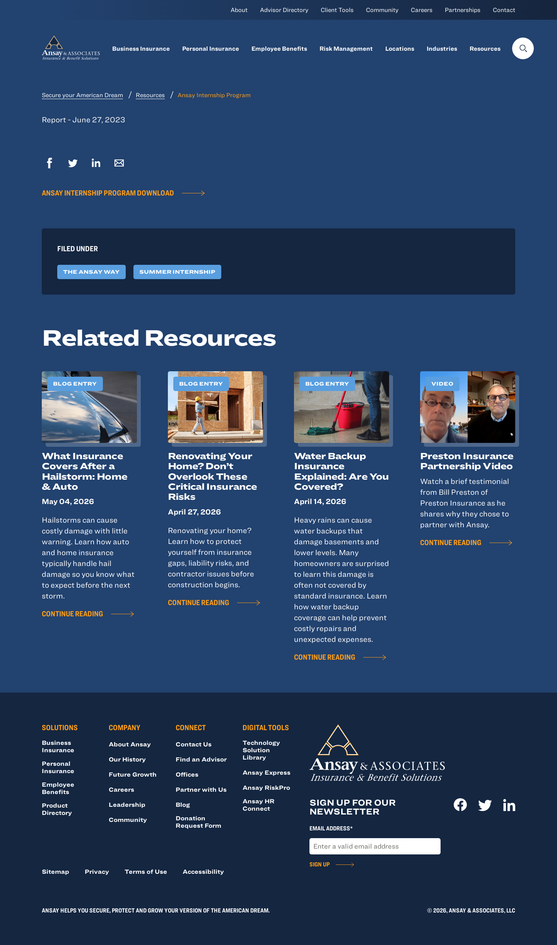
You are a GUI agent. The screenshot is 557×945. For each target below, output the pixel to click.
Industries (442, 48)
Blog (183, 804)
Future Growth (133, 774)
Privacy (97, 871)
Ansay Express (266, 772)
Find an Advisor (201, 759)
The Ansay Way (91, 272)
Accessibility (203, 871)
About (239, 9)
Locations (399, 48)
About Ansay (130, 744)
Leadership (127, 804)
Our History (127, 759)
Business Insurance (141, 48)
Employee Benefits (279, 48)
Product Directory (57, 809)
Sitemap (55, 871)
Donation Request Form (198, 822)
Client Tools (337, 9)
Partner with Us (201, 789)
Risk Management (346, 48)
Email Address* (331, 828)
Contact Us (194, 744)
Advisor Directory (284, 9)
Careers (421, 9)
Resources (485, 48)
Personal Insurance (210, 48)
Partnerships (462, 9)
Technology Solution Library (261, 750)
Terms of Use (146, 871)
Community (382, 9)
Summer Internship (177, 272)
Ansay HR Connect (259, 805)
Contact (504, 9)
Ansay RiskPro (266, 787)
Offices (187, 774)
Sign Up (319, 864)
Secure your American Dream (82, 94)
